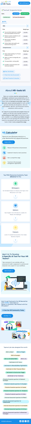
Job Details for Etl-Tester (15, 362)
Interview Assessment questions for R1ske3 (15, 397)
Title (3, 29)
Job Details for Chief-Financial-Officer (15, 369)
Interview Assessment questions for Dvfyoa (15, 409)
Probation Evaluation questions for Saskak (15, 387)
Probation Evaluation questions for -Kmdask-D (15, 390)
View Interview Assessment (11, 75)
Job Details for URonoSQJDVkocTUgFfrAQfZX (15, 365)
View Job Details (8, 71)
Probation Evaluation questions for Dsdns (15, 394)
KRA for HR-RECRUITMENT (11, 359)
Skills (3, 13)
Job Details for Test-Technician (15, 376)
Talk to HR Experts (24, 3)
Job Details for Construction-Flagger (15, 372)
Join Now (7, 316)
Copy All (16, 13)
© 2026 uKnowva (6, 421)
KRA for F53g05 (21, 352)
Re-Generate (24, 13)
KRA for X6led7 (9, 352)
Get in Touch (9, 270)
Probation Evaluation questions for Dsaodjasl (15, 384)
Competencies (7, 47)
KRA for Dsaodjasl (15, 355)
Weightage (26, 29)
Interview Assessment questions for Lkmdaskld (15, 405)
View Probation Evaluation (11, 78)
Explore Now (9, 142)
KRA (4, 26)
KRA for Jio (23, 359)
